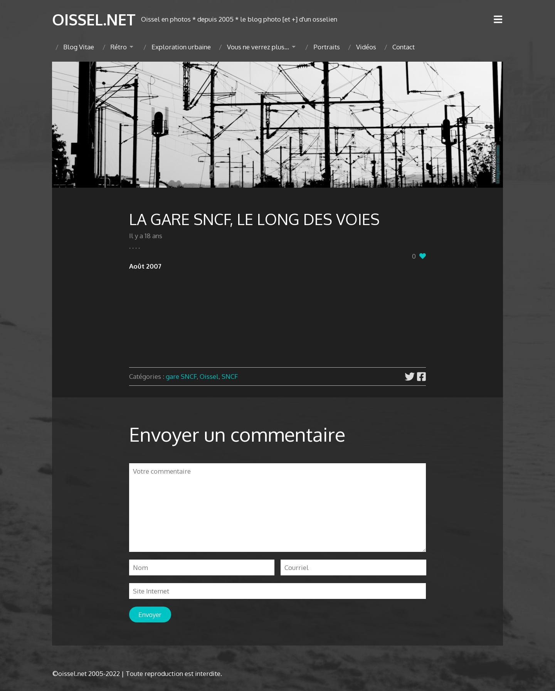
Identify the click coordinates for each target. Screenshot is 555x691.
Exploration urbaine (181, 47)
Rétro (118, 47)
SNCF (230, 376)
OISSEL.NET (94, 19)
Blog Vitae (78, 47)
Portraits (326, 47)
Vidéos (366, 47)
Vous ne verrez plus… (258, 47)
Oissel (209, 376)
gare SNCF (181, 376)
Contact (403, 47)
